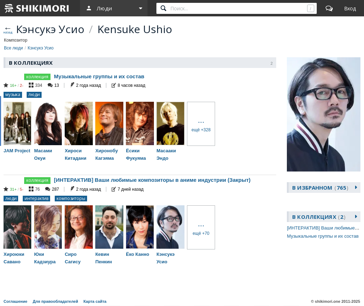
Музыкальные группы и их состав (99, 76)
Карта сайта (95, 301)
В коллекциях (319, 216)
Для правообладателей (55, 301)
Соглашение (15, 301)
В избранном (320, 187)
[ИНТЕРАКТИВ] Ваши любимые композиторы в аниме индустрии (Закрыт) (152, 180)
